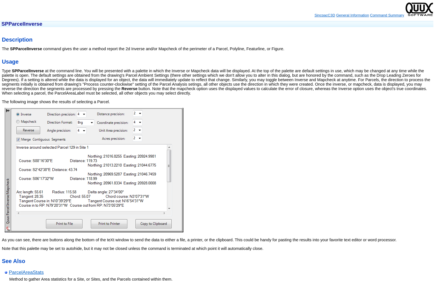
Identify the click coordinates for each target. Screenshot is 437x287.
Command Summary (387, 15)
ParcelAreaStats (26, 272)
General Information (352, 15)
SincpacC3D (324, 15)
